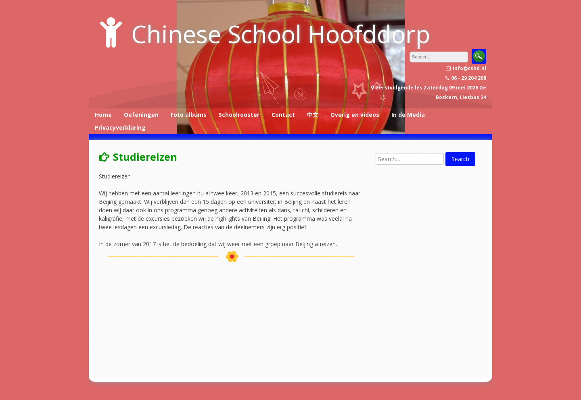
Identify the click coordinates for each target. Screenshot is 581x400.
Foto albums (189, 114)
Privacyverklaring (120, 127)
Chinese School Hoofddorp (280, 33)
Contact (283, 114)
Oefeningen (141, 114)
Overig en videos (354, 114)
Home (103, 114)
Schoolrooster (239, 114)
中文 (312, 114)
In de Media (408, 114)
